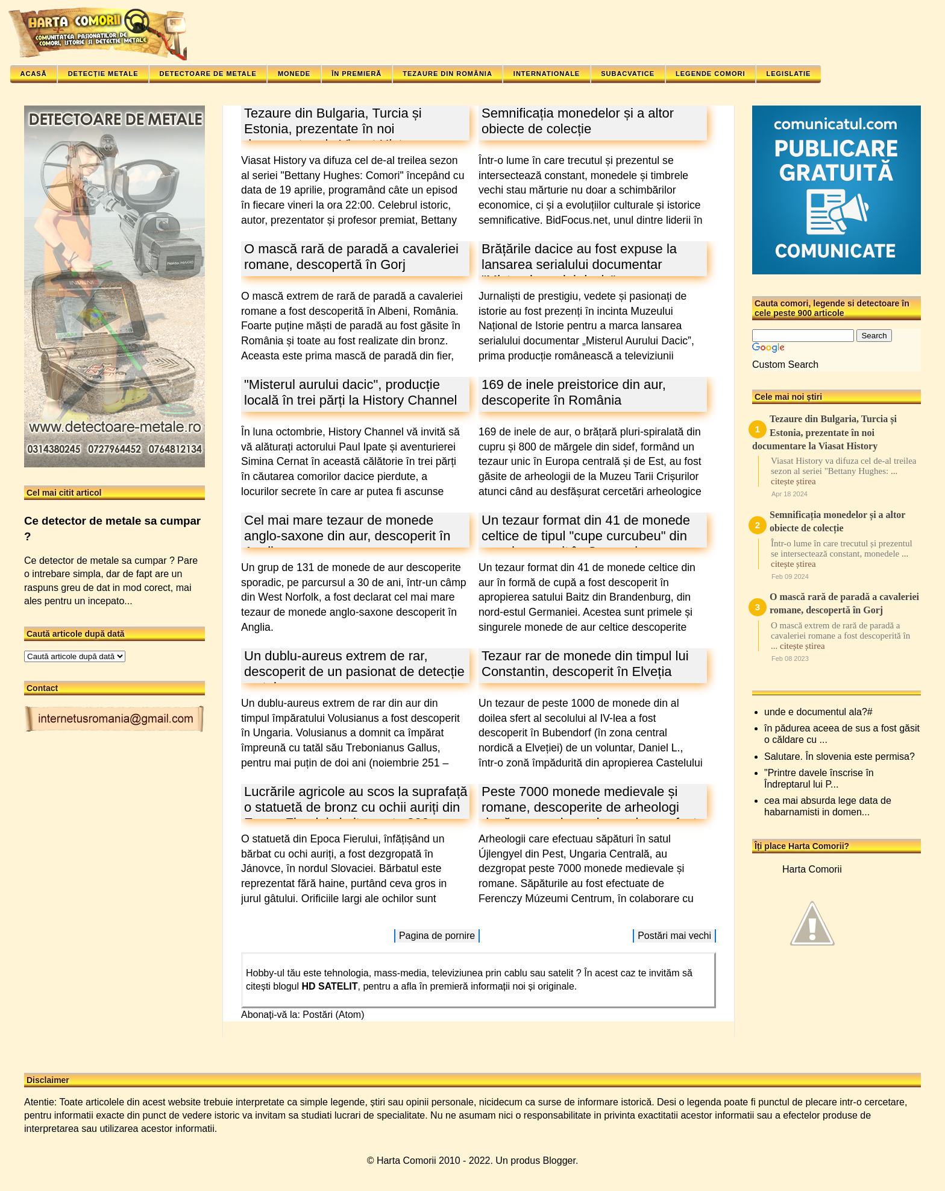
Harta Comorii (812, 869)
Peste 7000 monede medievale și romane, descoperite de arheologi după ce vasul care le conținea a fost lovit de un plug (589, 815)
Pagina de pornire (437, 935)
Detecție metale (103, 73)
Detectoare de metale (207, 73)
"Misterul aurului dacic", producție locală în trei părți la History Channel (350, 392)
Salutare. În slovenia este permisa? (839, 756)
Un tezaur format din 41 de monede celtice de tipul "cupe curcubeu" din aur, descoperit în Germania (586, 536)
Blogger (559, 1160)
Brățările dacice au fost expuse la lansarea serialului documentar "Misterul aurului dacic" (579, 264)
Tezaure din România (447, 73)
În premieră (356, 73)
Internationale (546, 73)
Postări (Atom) (333, 1014)
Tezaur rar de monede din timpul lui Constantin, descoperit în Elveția (585, 663)
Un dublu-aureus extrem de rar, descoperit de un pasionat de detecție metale (354, 671)
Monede (294, 73)
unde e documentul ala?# (818, 712)
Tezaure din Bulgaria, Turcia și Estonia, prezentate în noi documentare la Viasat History (333, 129)
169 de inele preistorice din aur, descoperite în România (574, 392)
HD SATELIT (330, 986)
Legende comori (710, 73)
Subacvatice (628, 73)
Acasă (33, 73)
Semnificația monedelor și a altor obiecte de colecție (578, 121)
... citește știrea (798, 646)
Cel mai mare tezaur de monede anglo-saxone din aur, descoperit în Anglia (347, 536)
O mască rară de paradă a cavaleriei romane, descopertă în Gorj (351, 256)
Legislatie (788, 73)
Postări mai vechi (674, 935)
